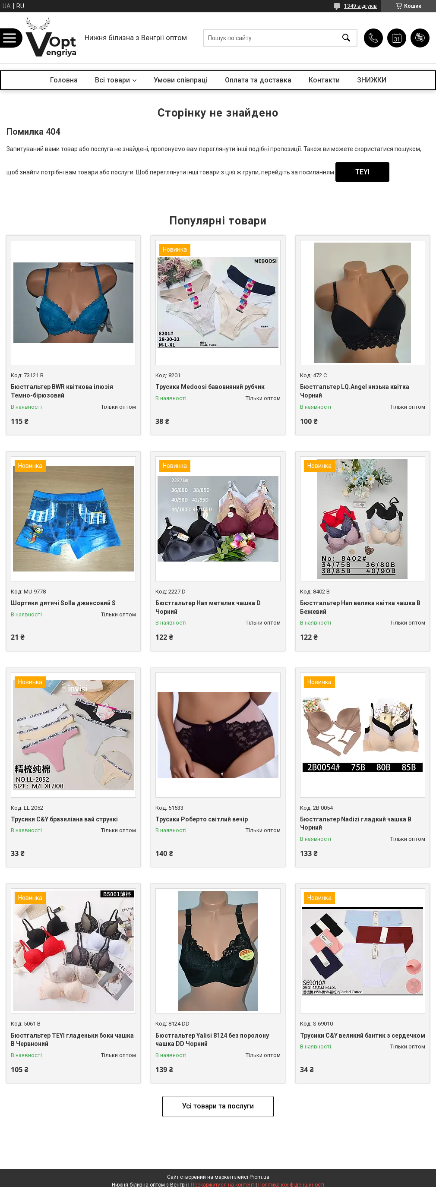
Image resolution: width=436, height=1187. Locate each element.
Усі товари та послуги (218, 1106)
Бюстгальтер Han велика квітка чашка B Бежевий (360, 607)
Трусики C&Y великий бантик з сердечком (362, 1035)
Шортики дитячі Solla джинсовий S (63, 603)
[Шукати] (346, 38)
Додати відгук (420, 37)
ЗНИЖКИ (371, 80)
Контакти (324, 80)
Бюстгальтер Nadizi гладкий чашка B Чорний (355, 823)
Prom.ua (259, 1177)
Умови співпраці (181, 80)
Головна (64, 80)
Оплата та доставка (258, 80)
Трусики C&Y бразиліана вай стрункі (64, 819)
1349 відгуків (360, 6)
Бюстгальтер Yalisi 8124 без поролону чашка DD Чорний (212, 1040)
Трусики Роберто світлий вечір (201, 819)
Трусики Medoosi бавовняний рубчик (210, 386)
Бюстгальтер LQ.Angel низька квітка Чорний (354, 391)
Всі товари (112, 80)
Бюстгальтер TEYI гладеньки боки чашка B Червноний (72, 1040)
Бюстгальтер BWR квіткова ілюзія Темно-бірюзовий (62, 391)
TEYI (362, 172)
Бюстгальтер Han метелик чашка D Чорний (208, 607)
